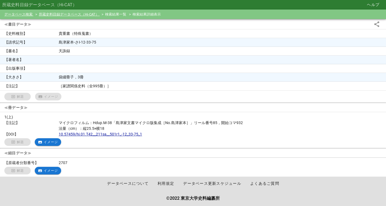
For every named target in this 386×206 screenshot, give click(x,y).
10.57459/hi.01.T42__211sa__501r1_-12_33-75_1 (100, 134)
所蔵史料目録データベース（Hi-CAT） (69, 14)
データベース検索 (18, 14)
